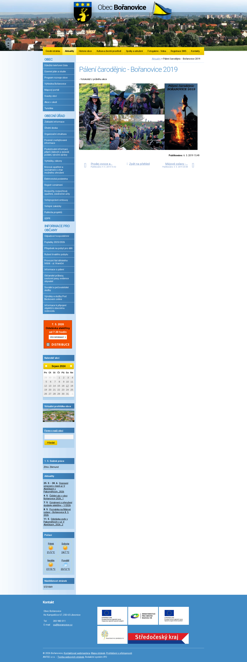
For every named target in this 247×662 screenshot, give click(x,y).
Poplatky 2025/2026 (54, 242)
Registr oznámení (53, 185)
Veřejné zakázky (52, 206)
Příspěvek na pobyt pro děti (58, 248)
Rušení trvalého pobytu (56, 254)
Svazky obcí (50, 96)
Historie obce (85, 51)
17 (67, 386)
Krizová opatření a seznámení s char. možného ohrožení (54, 170)
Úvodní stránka (53, 51)
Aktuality (69, 51)
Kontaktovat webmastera (77, 653)
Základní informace (54, 121)
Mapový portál (51, 89)
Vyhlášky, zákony (53, 160)
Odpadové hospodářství (56, 236)
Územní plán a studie (55, 71)
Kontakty (195, 51)
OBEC (48, 59)
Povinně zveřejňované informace (55, 141)
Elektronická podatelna (56, 178)
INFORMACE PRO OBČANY (57, 228)
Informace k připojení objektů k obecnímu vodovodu (55, 308)
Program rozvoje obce (56, 77)
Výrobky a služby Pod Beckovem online (55, 298)
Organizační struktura (55, 134)
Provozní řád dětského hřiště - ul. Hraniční (56, 262)
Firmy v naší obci (53, 430)
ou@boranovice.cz (62, 624)
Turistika (48, 108)
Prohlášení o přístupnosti (119, 653)
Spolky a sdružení (134, 51)
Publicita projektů (53, 212)
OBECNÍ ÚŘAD (54, 116)
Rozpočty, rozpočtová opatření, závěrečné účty (57, 192)
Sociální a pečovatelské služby (56, 289)
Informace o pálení (54, 269)
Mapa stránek (98, 653)
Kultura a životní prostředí (109, 51)
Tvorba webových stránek (70, 657)
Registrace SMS (178, 51)
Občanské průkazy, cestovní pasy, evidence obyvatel (56, 278)
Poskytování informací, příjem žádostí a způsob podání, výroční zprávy (56, 152)
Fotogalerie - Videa (157, 51)
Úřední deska (51, 127)
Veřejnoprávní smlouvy (56, 200)
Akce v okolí (50, 102)
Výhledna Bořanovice (55, 83)
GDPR (47, 218)
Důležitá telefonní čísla (56, 65)
